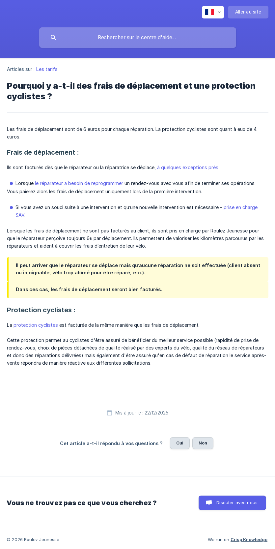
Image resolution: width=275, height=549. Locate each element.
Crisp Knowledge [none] (249, 539)
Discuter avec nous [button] (237, 502)
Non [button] (203, 442)
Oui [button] (179, 442)
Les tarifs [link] (47, 69)
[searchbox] (137, 37)
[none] (213, 12)
